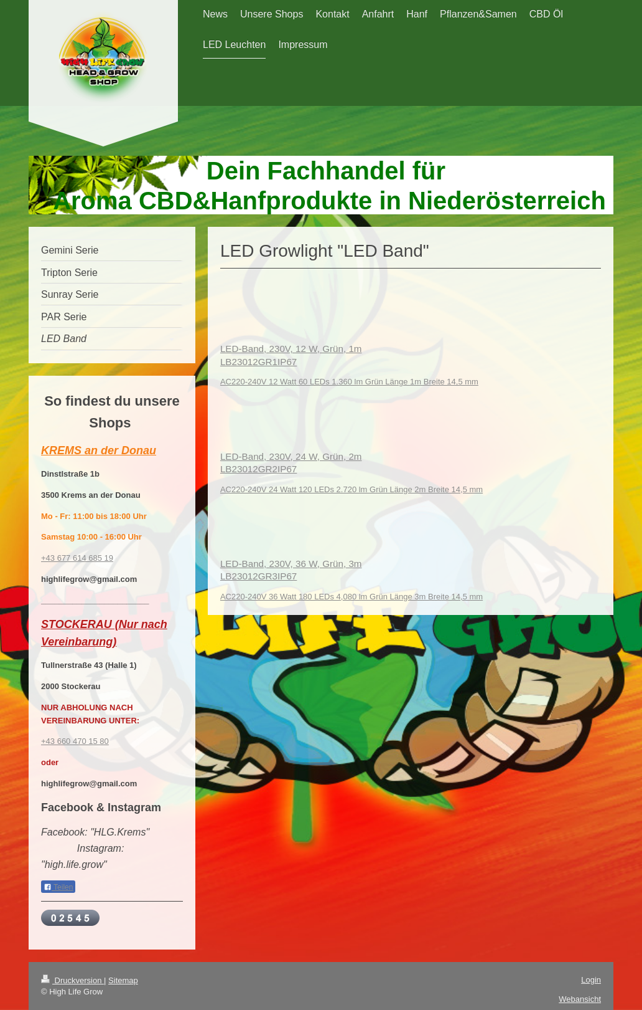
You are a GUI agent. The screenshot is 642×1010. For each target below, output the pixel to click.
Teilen (58, 887)
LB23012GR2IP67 (258, 469)
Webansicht (580, 999)
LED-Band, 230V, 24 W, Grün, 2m (291, 456)
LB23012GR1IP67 (258, 361)
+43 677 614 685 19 (77, 558)
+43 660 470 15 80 (75, 741)
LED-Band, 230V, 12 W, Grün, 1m (291, 348)
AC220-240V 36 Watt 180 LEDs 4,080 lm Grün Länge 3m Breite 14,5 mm (351, 596)
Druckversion (72, 980)
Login (591, 979)
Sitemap (123, 980)
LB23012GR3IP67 (258, 576)
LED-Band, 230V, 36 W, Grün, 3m (291, 563)
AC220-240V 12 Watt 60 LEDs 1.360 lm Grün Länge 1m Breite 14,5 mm (349, 381)
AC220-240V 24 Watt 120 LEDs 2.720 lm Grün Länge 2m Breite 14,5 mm (351, 489)
